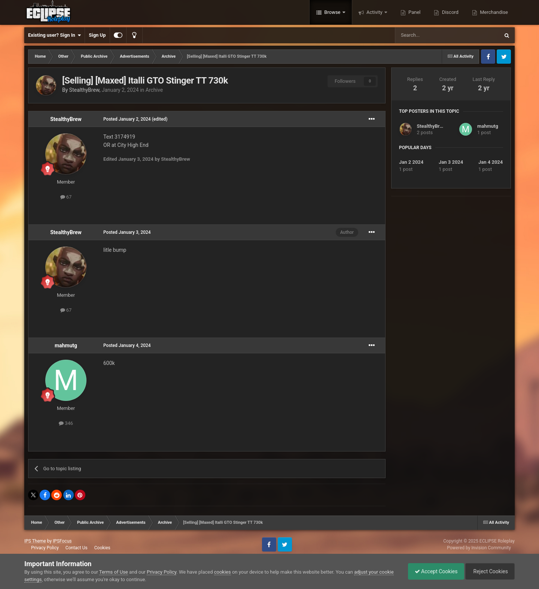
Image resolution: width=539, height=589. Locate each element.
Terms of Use (113, 572)
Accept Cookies (432, 571)
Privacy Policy (45, 547)
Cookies (102, 547)
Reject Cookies (489, 571)
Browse (332, 12)
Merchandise (493, 12)
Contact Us (77, 547)
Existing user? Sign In (54, 35)
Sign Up (97, 35)
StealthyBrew (84, 90)
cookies (222, 572)
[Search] (429, 35)
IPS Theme (35, 541)
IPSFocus (62, 541)
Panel (414, 12)
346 (66, 423)
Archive (154, 90)
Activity (374, 12)
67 (66, 197)
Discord (449, 12)
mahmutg (66, 345)
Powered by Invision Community (479, 547)
